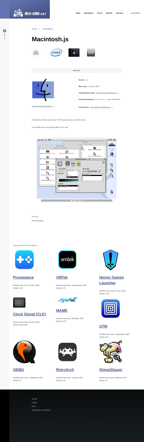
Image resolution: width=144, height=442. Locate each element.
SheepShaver (110, 370)
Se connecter (135, 13)
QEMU (18, 370)
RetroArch (65, 370)
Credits (34, 402)
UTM (103, 326)
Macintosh (76, 70)
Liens (34, 406)
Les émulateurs (47, 29)
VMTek (62, 277)
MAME (61, 310)
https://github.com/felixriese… (42, 106)
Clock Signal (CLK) (29, 314)
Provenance (23, 277)
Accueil (34, 29)
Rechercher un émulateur (41, 410)
